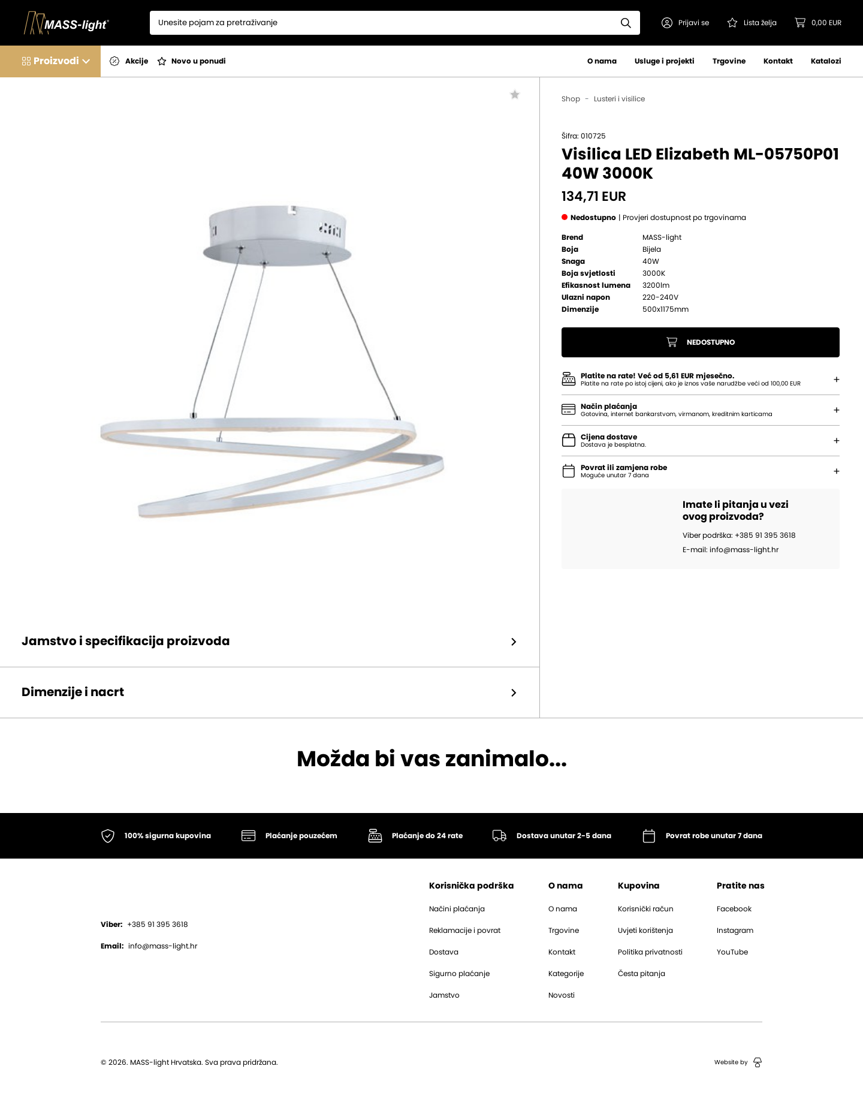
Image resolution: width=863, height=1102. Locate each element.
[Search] (381, 23)
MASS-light (661, 237)
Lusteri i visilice (619, 99)
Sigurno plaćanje (459, 973)
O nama (602, 61)
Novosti (561, 995)
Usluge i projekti (665, 61)
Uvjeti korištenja (645, 930)
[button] (685, 23)
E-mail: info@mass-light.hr (730, 549)
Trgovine (729, 61)
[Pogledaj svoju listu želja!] (752, 23)
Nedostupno (700, 342)
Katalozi (826, 61)
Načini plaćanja (457, 909)
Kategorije (566, 973)
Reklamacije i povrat (464, 930)
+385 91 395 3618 (144, 924)
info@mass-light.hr (149, 946)
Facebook (734, 909)
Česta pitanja (641, 973)
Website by (738, 1062)
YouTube (732, 952)
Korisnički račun (646, 909)
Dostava (443, 952)
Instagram (735, 930)
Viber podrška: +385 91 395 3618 (739, 535)
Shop (571, 99)
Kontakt (778, 61)
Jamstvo (444, 995)
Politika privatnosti (650, 952)
